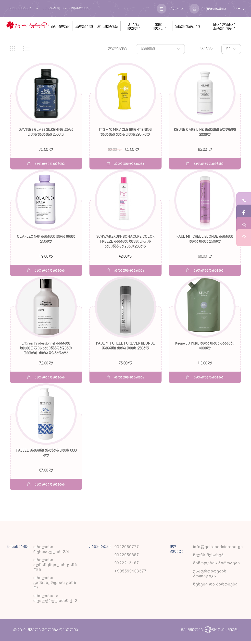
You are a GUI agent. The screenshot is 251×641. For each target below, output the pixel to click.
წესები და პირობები (215, 584)
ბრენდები (61, 27)
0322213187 (126, 563)
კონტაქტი (51, 8)
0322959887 (126, 555)
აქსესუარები (187, 27)
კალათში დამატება (46, 164)
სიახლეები (81, 8)
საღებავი (84, 27)
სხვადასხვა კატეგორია (224, 27)
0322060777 (126, 547)
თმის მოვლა (160, 27)
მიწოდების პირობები (216, 563)
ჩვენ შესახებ (20, 8)
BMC (212, 630)
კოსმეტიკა (107, 27)
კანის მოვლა (134, 27)
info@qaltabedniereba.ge (218, 547)
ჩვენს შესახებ (208, 555)
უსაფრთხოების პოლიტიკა (209, 573)
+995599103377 (130, 571)
